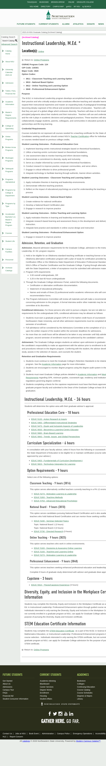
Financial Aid (8, 696)
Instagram (60, 714)
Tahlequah (32, 2)
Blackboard (44, 684)
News (101, 24)
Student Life (10, 241)
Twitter (55, 714)
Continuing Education (86, 687)
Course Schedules (84, 693)
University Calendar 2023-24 (9, 72)
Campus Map (58, 7)
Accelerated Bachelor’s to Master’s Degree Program (10, 219)
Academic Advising (48, 681)
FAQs (5, 693)
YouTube (66, 714)
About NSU (9, 62)
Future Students (26, 24)
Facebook (50, 714)
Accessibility (100, 733)
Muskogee (44, 2)
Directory (45, 7)
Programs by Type (10, 204)
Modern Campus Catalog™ (88, 741)
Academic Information (9, 103)
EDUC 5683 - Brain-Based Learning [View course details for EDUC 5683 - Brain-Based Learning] (47, 433)
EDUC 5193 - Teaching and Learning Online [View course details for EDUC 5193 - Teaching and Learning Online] (53, 551)
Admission (9, 83)
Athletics (78, 24)
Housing (43, 696)
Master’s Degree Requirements (10, 115)
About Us (6, 684)
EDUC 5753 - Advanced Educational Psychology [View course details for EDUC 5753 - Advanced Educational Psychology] (55, 501)
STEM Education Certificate (62, 631)
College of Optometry (9, 127)
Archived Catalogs (8, 269)
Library (80, 699)
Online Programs (9, 138)
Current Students (49, 24)
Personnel (9, 260)
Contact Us (7, 733)
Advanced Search (9, 44)
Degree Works (46, 690)
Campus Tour (8, 690)
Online (71, 2)
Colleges (80, 684)
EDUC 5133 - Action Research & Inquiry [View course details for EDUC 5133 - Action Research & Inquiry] (49, 419)
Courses (8, 233)
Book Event (34, 733)
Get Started (7, 681)
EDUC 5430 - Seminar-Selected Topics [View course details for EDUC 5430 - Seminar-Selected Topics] (51, 521)
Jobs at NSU (20, 733)
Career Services (46, 687)
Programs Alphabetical (10, 180)
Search (86, 7)
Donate (91, 24)
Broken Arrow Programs (10, 148)
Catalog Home (8, 52)
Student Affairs (46, 699)
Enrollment (44, 693)
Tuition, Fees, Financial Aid (10, 92)
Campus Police (63, 733)
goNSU (68, 7)
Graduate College (85, 2)
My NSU (77, 7)
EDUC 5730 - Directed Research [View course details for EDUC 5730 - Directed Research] (48, 531)
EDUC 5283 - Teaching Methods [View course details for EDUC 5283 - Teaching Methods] (48, 497)
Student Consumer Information (15, 699)
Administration (48, 733)
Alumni (65, 24)
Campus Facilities (8, 250)
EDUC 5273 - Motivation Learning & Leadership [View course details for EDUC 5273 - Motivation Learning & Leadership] (55, 494)
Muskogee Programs (9, 159)
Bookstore (81, 681)
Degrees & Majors (84, 696)
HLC (4, 737)
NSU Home (34, 7)
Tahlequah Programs (9, 170)
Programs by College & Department (10, 193)
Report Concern (16, 737)
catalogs (26, 741)
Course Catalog (83, 690)
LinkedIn (71, 714)
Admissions (7, 687)
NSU (60, 14)
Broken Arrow (57, 2)
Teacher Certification (80, 136)
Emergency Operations (82, 733)
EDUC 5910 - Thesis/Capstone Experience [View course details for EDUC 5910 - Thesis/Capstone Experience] (50, 585)
